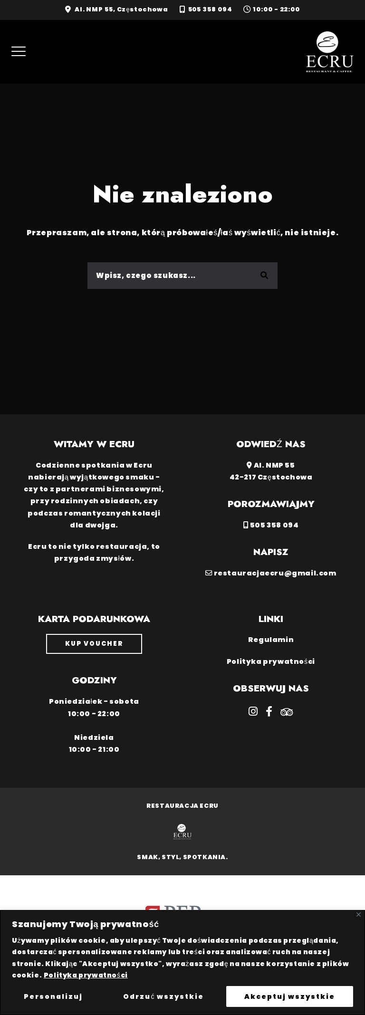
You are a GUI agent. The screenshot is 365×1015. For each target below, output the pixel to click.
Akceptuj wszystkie (289, 996)
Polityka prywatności (86, 975)
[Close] (358, 914)
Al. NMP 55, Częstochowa (121, 9)
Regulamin (271, 639)
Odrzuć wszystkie (163, 996)
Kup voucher (94, 643)
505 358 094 (210, 9)
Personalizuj (53, 996)
